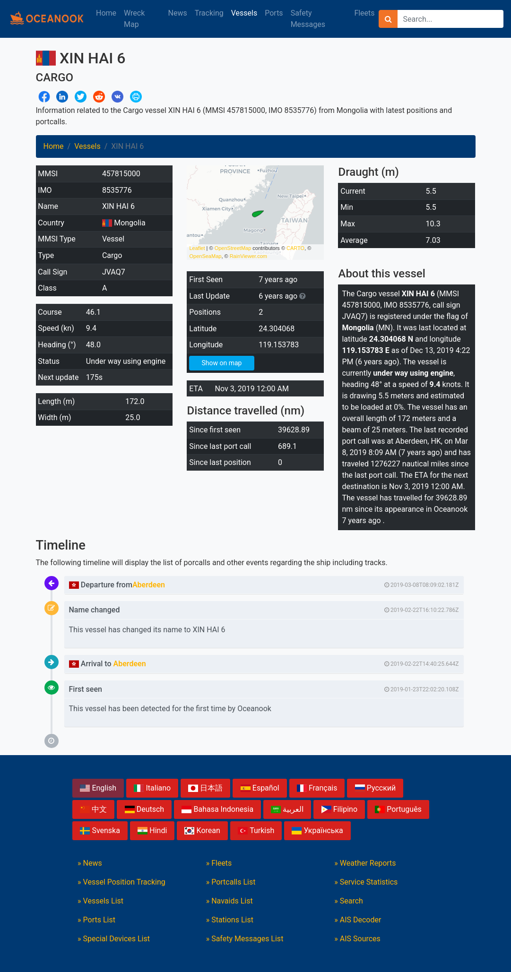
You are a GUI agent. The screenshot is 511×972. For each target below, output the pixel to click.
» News (90, 863)
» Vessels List (100, 900)
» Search (348, 900)
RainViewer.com (248, 256)
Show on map (221, 363)
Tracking (209, 13)
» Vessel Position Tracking (121, 881)
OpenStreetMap (233, 248)
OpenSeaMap (205, 256)
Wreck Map (134, 19)
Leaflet (197, 248)
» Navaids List (229, 900)
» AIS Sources (357, 938)
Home (106, 13)
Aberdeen (148, 584)
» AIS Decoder (357, 919)
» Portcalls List (231, 881)
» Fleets (219, 863)
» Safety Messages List (245, 938)
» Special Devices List (114, 938)
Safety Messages (308, 19)
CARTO (295, 248)
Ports (274, 13)
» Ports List (96, 919)
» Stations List (229, 919)
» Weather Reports (365, 863)
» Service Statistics (366, 881)
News (177, 13)
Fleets (364, 13)
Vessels (244, 13)
